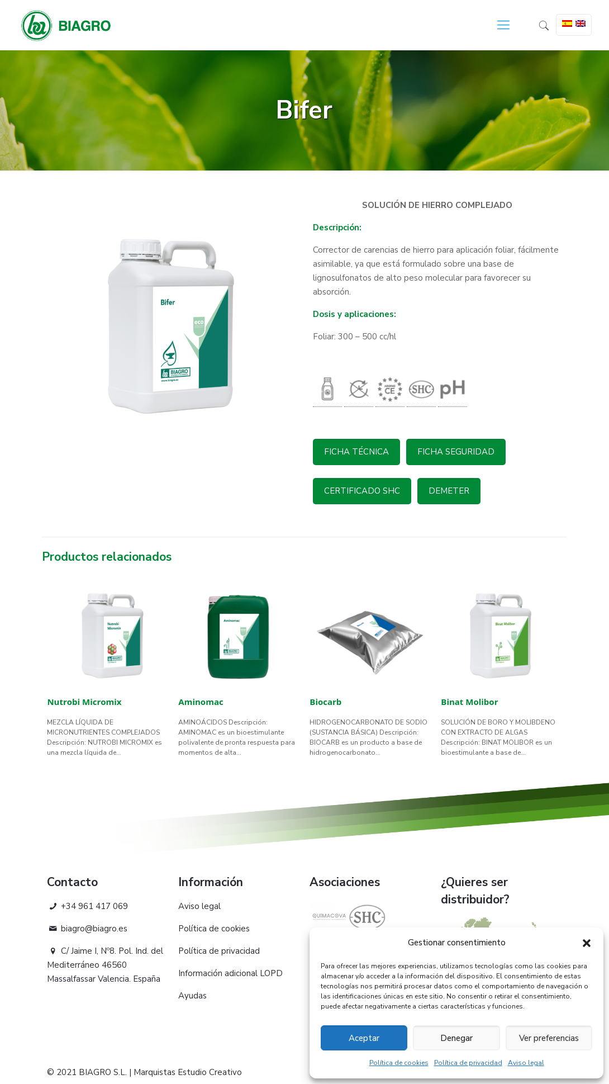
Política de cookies (399, 1062)
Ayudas (192, 995)
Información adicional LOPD (230, 973)
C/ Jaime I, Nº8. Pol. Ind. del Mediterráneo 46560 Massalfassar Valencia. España (105, 964)
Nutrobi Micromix (84, 701)
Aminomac (200, 701)
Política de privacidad (468, 1062)
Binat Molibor (469, 701)
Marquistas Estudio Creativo (188, 1072)
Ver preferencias (549, 1038)
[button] (586, 943)
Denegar (456, 1038)
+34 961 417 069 (87, 906)
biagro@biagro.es (87, 928)
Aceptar (364, 1038)
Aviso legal (526, 1062)
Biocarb (325, 701)
